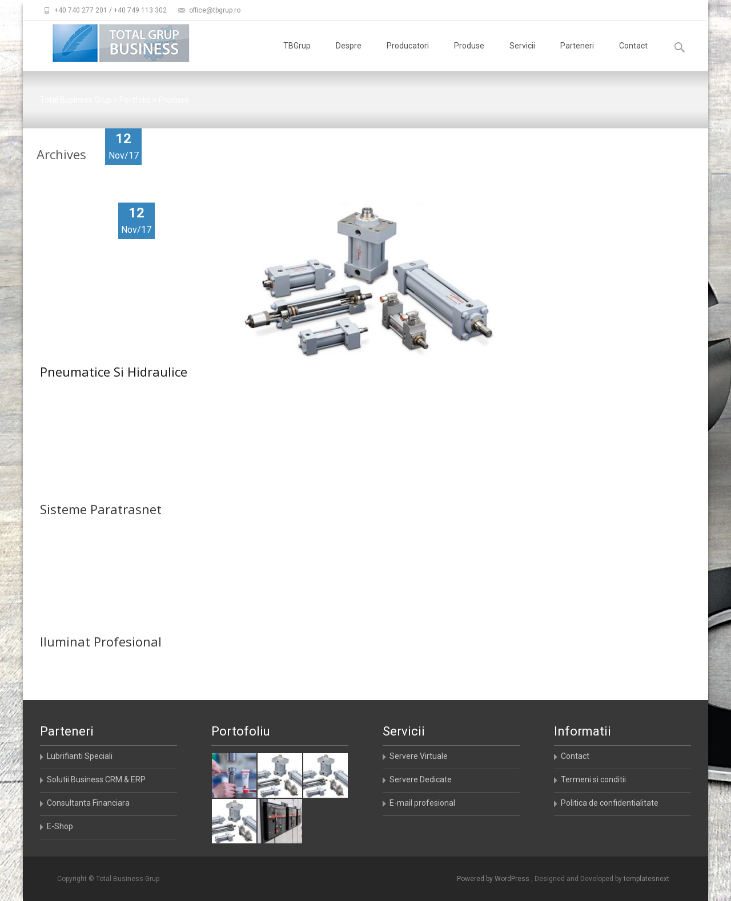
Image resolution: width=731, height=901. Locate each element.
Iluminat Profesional (101, 661)
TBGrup (297, 56)
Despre (349, 56)
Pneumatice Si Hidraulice (113, 371)
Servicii (522, 56)
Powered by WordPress (494, 879)
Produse (469, 56)
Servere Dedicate (420, 779)
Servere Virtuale (418, 756)
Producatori (408, 56)
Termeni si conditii (593, 779)
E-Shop (60, 826)
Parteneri (577, 56)
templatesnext (646, 879)
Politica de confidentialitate (609, 802)
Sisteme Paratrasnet (101, 529)
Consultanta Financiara (88, 802)
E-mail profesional (422, 802)
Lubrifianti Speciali (80, 756)
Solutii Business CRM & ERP (96, 779)
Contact (633, 56)
